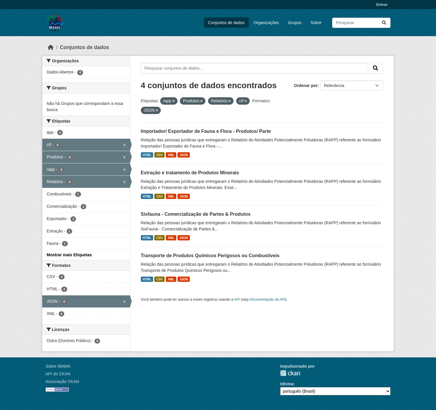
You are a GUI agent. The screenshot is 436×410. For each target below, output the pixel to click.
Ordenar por (306, 85)
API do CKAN (57, 373)
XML (171, 155)
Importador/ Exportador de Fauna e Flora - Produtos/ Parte (206, 131)
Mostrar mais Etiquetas (69, 254)
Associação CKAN (62, 381)
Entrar (382, 4)
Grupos (295, 22)
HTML (147, 155)
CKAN (290, 373)
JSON (184, 155)
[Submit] (384, 23)
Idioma (286, 383)
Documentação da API (267, 299)
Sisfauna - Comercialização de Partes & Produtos (196, 214)
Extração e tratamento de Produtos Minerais (190, 172)
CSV (159, 155)
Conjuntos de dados (226, 22)
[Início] (51, 47)
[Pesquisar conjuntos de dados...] (361, 23)
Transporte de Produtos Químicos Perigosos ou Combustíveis (210, 255)
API (237, 299)
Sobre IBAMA (57, 366)
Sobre (315, 22)
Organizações (266, 22)
